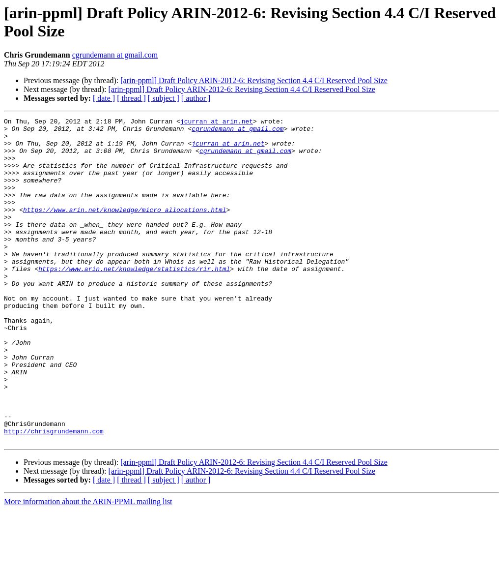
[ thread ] (131, 98)
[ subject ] (163, 98)
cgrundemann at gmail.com (115, 55)
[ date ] (104, 98)
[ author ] (196, 98)
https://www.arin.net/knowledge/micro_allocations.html (124, 228)
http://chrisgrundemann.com (54, 494)
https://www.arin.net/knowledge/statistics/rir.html (134, 299)
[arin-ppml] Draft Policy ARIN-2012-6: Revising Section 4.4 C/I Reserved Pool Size (253, 80)
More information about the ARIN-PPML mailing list (88, 566)
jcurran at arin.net (216, 122)
